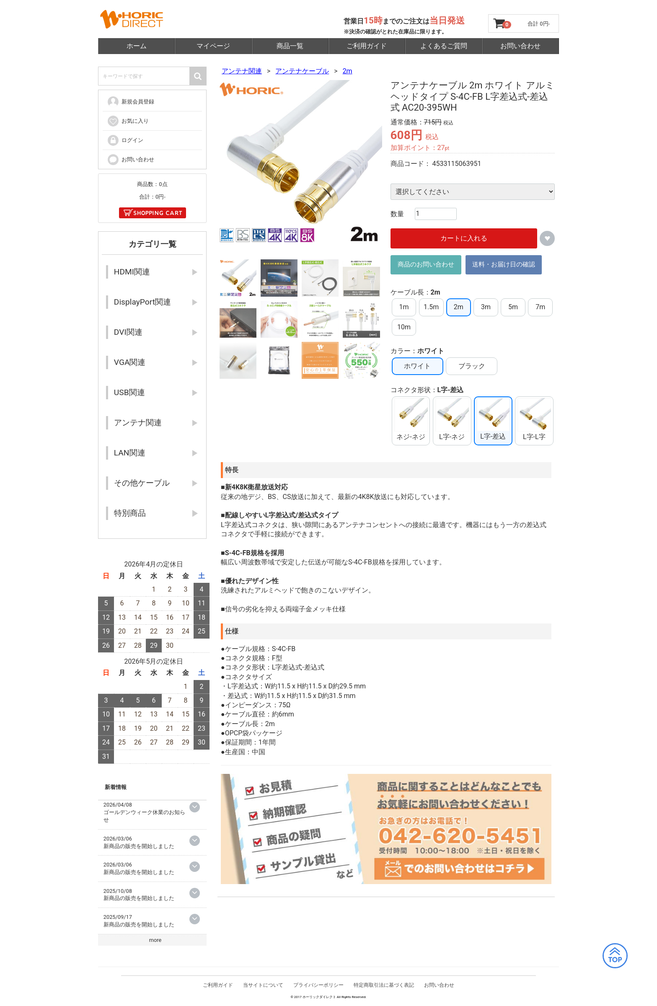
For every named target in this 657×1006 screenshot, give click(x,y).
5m (513, 307)
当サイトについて (263, 987)
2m (347, 71)
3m (486, 307)
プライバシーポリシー (318, 987)
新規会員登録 (130, 102)
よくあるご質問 (443, 46)
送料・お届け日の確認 (503, 265)
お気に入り (128, 121)
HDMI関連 (132, 272)
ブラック (471, 366)
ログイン (125, 140)
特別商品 (130, 513)
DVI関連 (128, 332)
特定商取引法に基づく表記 (384, 987)
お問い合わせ (520, 46)
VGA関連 (130, 362)
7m (540, 307)
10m (404, 327)
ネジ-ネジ (410, 419)
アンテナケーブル (302, 71)
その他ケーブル (142, 483)
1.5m (431, 307)
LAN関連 (129, 453)
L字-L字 (534, 419)
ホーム (137, 46)
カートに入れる (463, 238)
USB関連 (129, 392)
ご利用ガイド (367, 46)
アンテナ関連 (242, 71)
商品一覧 (290, 46)
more (155, 940)
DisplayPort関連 (142, 302)
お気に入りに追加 (547, 238)
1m (404, 307)
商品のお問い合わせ (426, 265)
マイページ (213, 46)
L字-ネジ (452, 419)
